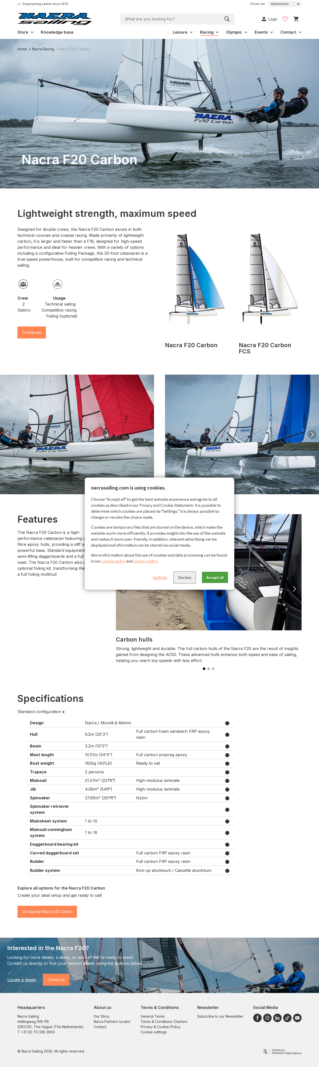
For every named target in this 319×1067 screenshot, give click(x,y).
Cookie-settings (154, 1032)
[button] (6, 434)
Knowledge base (57, 32)
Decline (184, 577)
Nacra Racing (41, 49)
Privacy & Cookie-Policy (160, 1027)
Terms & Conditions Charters (164, 1021)
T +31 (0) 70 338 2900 (36, 1032)
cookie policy (113, 561)
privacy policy (145, 561)
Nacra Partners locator (112, 1021)
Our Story (101, 1016)
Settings (160, 577)
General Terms (153, 1016)
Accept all (215, 577)
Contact (100, 1027)
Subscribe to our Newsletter (220, 1016)
